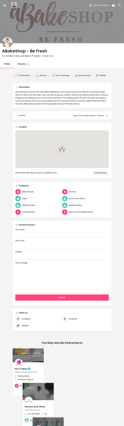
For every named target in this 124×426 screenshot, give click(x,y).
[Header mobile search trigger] (119, 5)
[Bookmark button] (39, 386)
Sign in (96, 5)
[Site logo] (14, 5)
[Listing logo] (7, 42)
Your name (62, 232)
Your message (62, 277)
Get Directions (100, 173)
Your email (62, 243)
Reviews (23, 64)
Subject (62, 255)
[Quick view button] (34, 386)
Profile (7, 64)
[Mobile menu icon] (5, 5)
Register (105, 5)
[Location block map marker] (62, 149)
